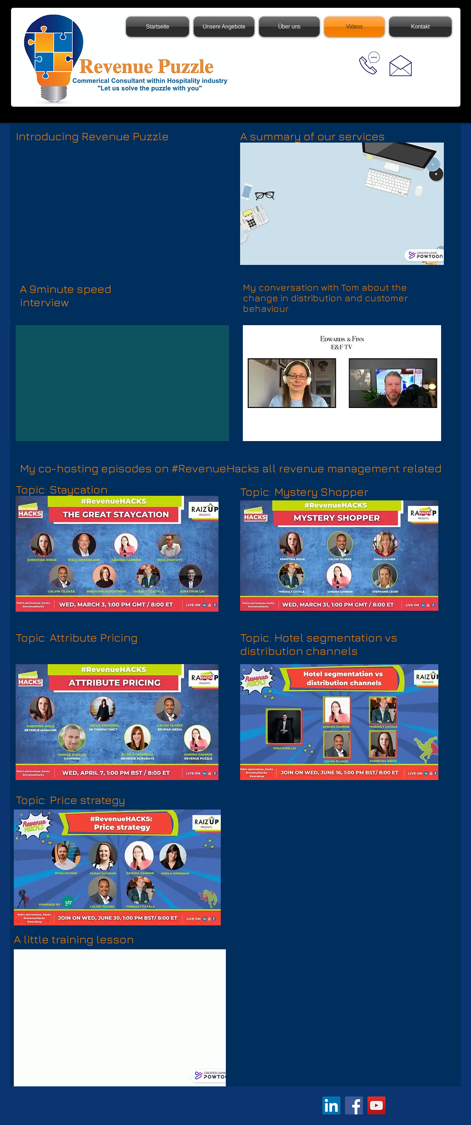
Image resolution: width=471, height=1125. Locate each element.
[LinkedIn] (331, 1105)
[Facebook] (354, 1105)
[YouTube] (376, 1105)
